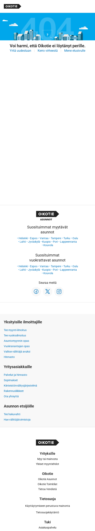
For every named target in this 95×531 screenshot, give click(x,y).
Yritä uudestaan (20, 50)
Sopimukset (11, 380)
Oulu (75, 238)
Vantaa (44, 238)
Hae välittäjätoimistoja (17, 419)
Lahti (23, 241)
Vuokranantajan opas (17, 346)
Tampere (56, 238)
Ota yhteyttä (11, 396)
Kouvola (48, 245)
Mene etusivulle (74, 50)
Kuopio (46, 241)
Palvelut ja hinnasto (15, 374)
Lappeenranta (68, 241)
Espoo (33, 238)
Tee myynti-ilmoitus (15, 330)
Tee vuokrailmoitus (15, 335)
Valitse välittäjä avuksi (17, 351)
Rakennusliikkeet (14, 390)
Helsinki (23, 238)
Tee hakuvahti (12, 414)
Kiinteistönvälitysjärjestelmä (20, 385)
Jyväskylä (34, 241)
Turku (66, 238)
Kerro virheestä (48, 50)
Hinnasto (9, 356)
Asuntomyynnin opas (16, 340)
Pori (55, 241)
